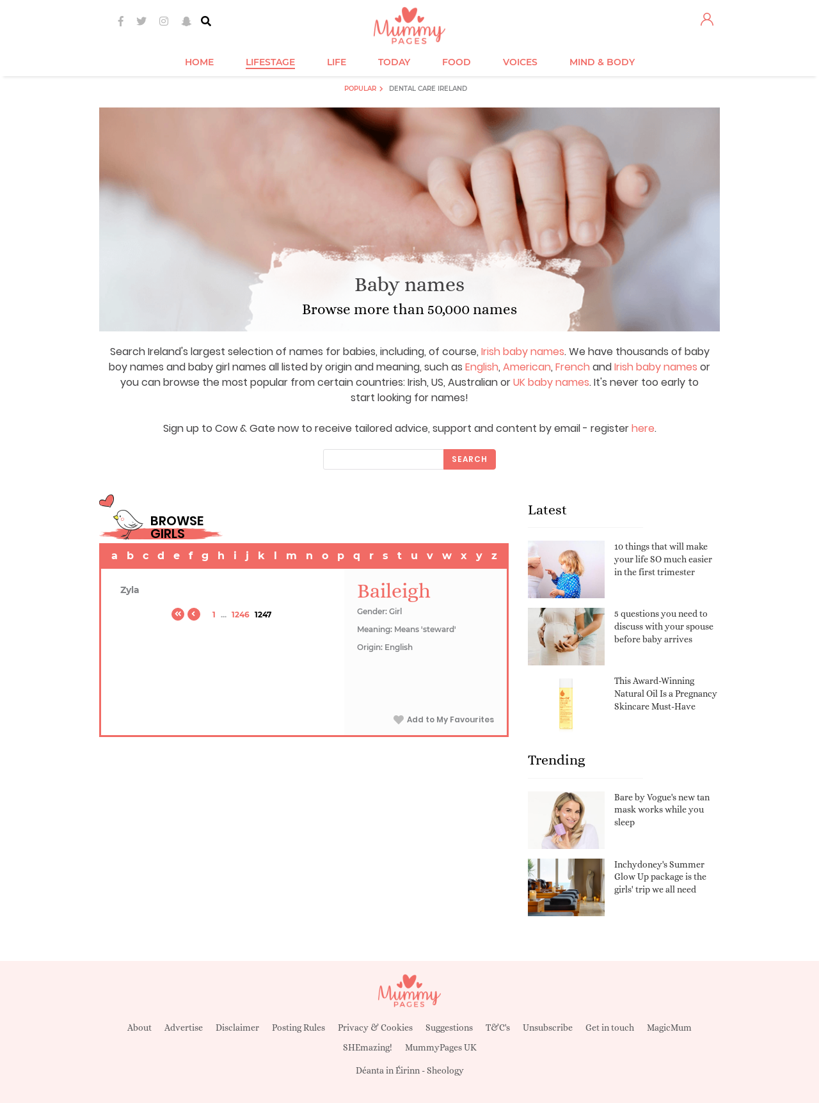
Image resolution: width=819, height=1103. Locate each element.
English (481, 367)
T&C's (498, 1027)
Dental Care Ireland (428, 88)
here (643, 428)
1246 (241, 614)
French (572, 367)
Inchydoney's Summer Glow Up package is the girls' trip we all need (660, 876)
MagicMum (669, 1027)
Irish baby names (522, 351)
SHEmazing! (367, 1047)
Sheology (445, 1070)
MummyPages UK (441, 1047)
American (527, 367)
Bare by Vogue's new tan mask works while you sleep (662, 809)
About (139, 1027)
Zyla (129, 590)
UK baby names (551, 382)
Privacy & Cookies (375, 1027)
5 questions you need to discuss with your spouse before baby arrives (663, 626)
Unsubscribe (548, 1027)
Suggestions (449, 1027)
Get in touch (609, 1027)
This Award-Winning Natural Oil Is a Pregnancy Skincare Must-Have (665, 693)
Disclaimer (237, 1027)
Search (470, 459)
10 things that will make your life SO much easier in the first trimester (663, 558)
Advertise (183, 1027)
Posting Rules (298, 1027)
